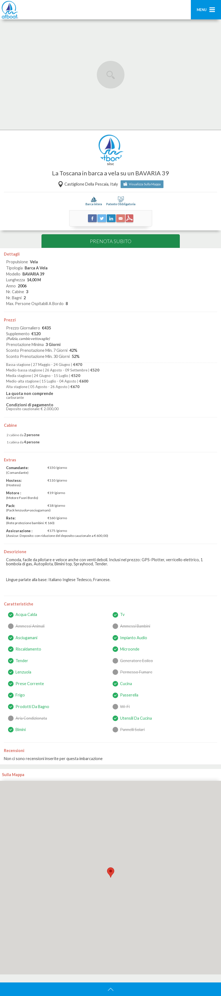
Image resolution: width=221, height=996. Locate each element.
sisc (110, 164)
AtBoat (10, 10)
